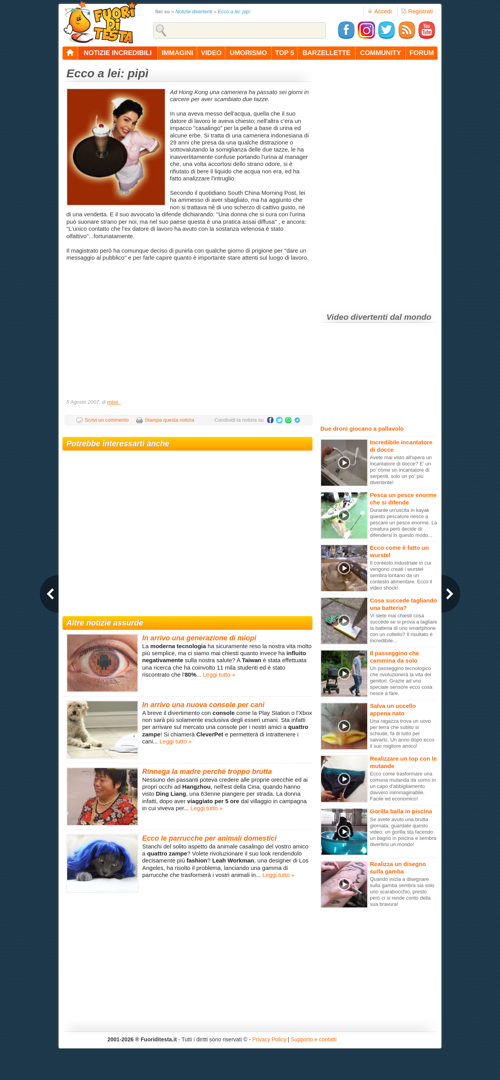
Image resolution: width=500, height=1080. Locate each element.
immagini (177, 53)
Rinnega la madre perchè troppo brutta (207, 771)
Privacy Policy (269, 1039)
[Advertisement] (188, 332)
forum (421, 53)
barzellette (327, 53)
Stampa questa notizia (169, 420)
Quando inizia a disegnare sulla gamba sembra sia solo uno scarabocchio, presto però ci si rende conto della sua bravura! (402, 891)
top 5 (284, 53)
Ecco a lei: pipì (234, 11)
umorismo (248, 53)
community (380, 53)
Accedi (380, 11)
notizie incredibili (118, 53)
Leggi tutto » (219, 674)
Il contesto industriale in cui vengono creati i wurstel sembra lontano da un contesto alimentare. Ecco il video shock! (401, 575)
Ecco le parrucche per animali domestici (209, 838)
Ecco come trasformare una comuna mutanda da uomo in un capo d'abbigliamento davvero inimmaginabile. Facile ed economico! (403, 786)
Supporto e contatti (314, 1039)
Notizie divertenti (193, 11)
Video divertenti (357, 316)
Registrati (417, 11)
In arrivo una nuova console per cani (203, 705)
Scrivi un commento (107, 420)
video (211, 53)
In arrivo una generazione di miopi (199, 638)
